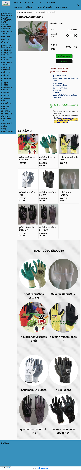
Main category (22, 12)
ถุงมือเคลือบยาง (33, 12)
